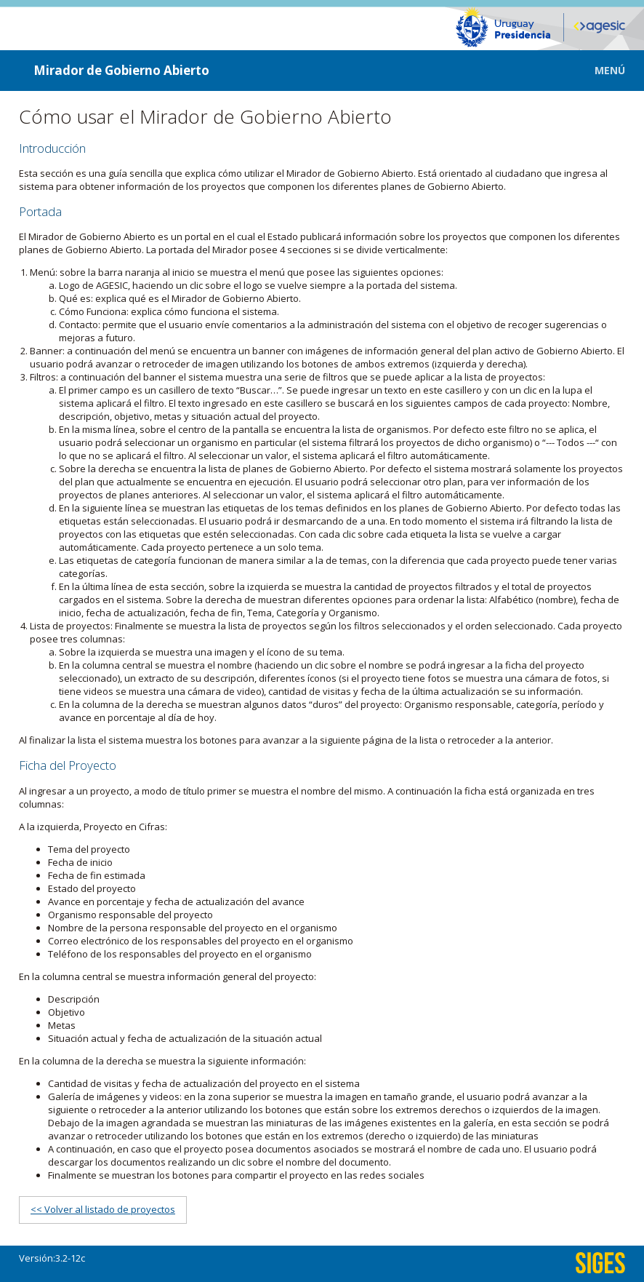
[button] (599, 70)
